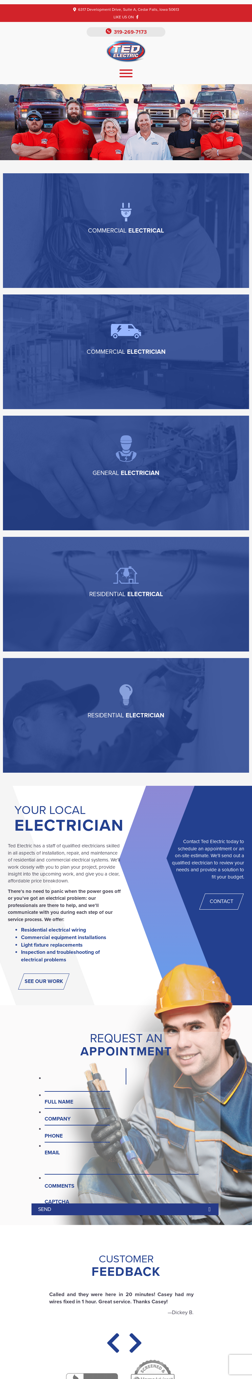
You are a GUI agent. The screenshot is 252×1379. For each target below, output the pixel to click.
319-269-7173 (130, 32)
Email (52, 1152)
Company (58, 1119)
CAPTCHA (57, 1202)
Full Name (59, 1102)
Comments (59, 1186)
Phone (54, 1136)
